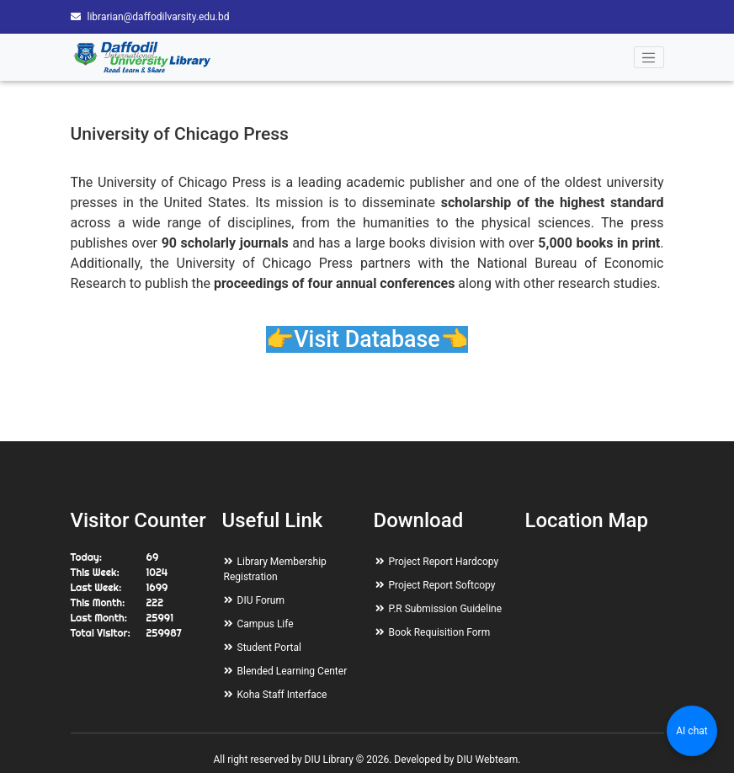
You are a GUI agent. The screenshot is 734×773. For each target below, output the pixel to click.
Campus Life (265, 624)
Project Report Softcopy (442, 585)
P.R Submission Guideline (446, 609)
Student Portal (269, 647)
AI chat (691, 731)
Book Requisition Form (440, 632)
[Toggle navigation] (649, 57)
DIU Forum (261, 600)
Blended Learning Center (292, 671)
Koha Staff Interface (282, 695)
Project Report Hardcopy (444, 562)
